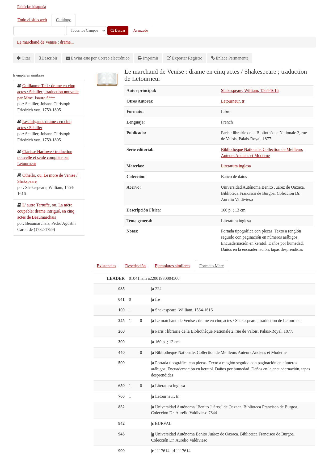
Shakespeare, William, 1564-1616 (250, 90)
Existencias (106, 266)
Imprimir (150, 58)
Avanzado (140, 30)
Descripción (135, 266)
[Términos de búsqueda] (39, 30)
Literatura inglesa (236, 166)
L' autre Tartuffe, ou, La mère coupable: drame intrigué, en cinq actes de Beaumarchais (45, 211)
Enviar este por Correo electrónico (100, 58)
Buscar (118, 30)
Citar (26, 58)
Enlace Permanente (232, 58)
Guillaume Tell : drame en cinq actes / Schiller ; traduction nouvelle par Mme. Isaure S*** (48, 91)
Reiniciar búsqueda (31, 7)
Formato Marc (211, 266)
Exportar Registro (187, 58)
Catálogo (63, 20)
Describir (49, 58)
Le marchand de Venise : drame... (45, 42)
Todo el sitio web (32, 20)
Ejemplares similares (172, 266)
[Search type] (86, 30)
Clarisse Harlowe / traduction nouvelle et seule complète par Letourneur (44, 157)
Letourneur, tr (232, 101)
